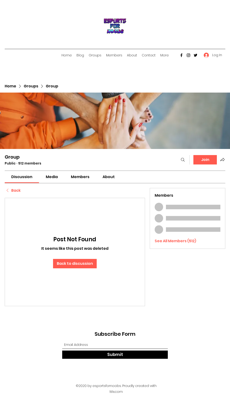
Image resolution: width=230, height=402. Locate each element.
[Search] (183, 159)
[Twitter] (195, 55)
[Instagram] (188, 55)
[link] (21, 177)
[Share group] (222, 159)
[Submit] (115, 355)
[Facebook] (181, 55)
